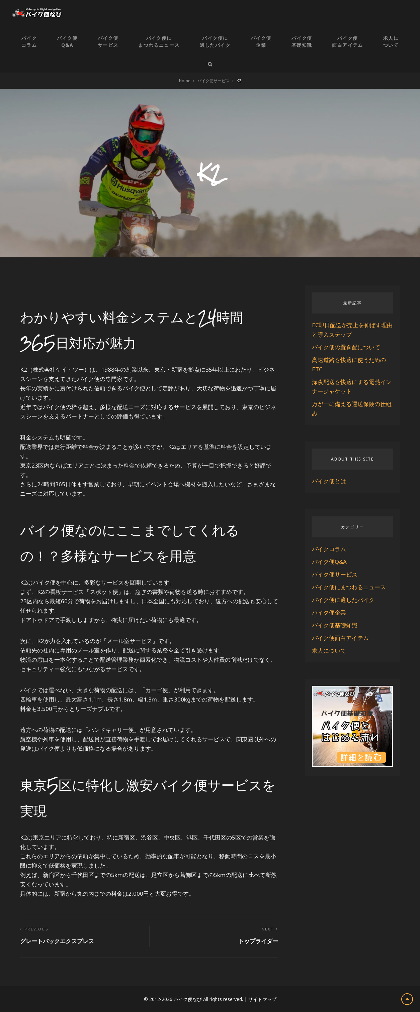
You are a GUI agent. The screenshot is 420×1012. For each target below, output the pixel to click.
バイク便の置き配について (346, 347)
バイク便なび (188, 999)
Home (184, 81)
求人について (391, 41)
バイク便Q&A (67, 41)
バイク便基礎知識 (301, 41)
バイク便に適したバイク (215, 41)
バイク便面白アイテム (347, 41)
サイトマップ (262, 999)
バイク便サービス (108, 41)
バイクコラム (29, 41)
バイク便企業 (261, 41)
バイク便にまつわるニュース (158, 41)
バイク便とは (329, 481)
